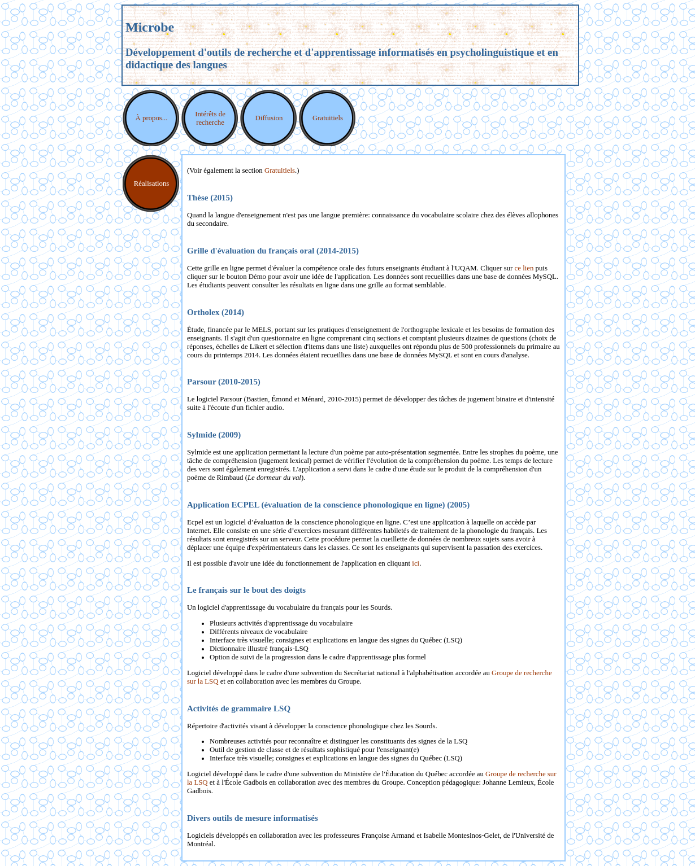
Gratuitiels (327, 118)
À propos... (152, 118)
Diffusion (269, 118)
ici (415, 563)
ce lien (524, 268)
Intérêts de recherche (210, 118)
